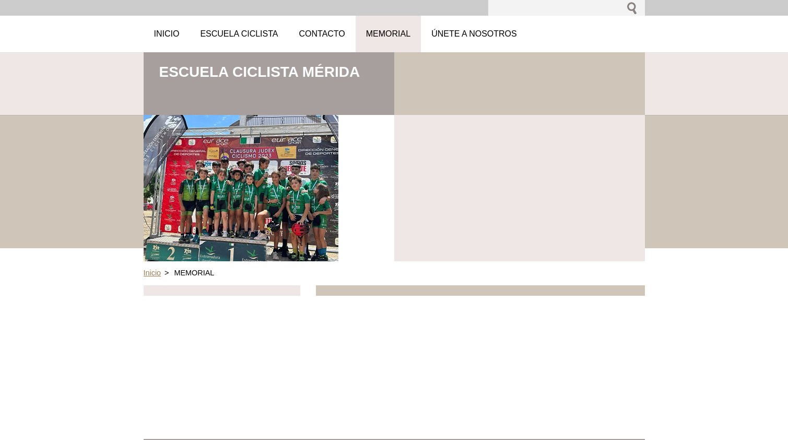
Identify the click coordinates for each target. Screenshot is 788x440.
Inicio (152, 273)
